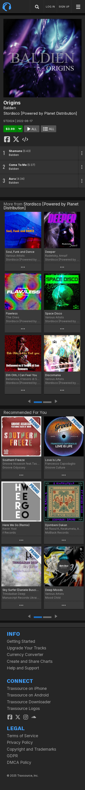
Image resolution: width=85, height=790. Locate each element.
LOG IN (50, 6)
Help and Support (23, 668)
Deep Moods (54, 590)
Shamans (15, 151)
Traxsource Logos (23, 708)
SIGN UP (64, 6)
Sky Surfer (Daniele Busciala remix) (21, 590)
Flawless (12, 313)
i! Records (9, 532)
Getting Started (21, 641)
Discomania (53, 375)
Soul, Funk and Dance (20, 251)
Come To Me (18, 165)
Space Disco (53, 313)
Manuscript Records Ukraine (21, 597)
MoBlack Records (57, 532)
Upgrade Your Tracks (26, 648)
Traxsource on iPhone (27, 688)
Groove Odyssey (13, 467)
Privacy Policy (20, 742)
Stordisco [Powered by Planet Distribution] (40, 113)
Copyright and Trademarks (31, 749)
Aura (12, 178)
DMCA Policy (19, 762)
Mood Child (53, 597)
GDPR (12, 755)
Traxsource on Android (28, 695)
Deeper (50, 251)
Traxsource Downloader (29, 701)
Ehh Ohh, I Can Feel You (21, 375)
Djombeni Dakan (56, 525)
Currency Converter (25, 654)
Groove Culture (55, 467)
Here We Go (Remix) (15, 525)
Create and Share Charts (30, 661)
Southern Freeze (13, 460)
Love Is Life (53, 460)
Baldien (9, 108)
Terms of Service (22, 735)
